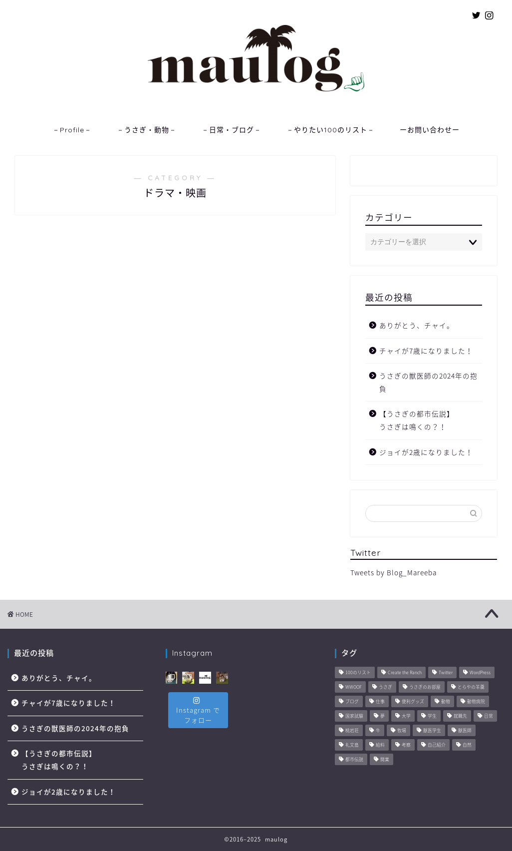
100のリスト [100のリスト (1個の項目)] (358, 673)
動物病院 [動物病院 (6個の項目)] (476, 702)
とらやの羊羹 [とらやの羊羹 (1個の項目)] (471, 687)
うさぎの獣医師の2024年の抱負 (428, 382)
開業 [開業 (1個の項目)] (384, 760)
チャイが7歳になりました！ (426, 351)
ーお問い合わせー (430, 129)
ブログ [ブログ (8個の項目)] (352, 702)
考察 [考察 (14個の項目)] (406, 745)
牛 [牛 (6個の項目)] (378, 731)
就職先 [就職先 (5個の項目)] (460, 716)
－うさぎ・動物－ (147, 129)
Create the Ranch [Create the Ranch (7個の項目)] (405, 673)
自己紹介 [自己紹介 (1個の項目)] (437, 745)
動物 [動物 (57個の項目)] (445, 702)
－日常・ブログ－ (231, 129)
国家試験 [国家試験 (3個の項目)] (354, 716)
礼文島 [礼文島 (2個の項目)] (352, 745)
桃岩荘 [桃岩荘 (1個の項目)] (352, 731)
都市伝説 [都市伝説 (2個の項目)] (354, 760)
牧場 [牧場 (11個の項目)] (401, 731)
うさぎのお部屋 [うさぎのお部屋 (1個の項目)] (425, 687)
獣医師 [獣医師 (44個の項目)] (465, 731)
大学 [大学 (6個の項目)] (406, 716)
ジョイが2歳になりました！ (426, 452)
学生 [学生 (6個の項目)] (432, 716)
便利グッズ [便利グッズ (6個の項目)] (413, 702)
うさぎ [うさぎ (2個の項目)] (385, 687)
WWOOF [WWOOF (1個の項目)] (353, 687)
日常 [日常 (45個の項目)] (488, 716)
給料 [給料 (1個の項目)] (380, 745)
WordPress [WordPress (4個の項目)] (480, 673)
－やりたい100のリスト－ (330, 129)
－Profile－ (72, 129)
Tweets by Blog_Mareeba (393, 572)
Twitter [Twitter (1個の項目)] (446, 673)
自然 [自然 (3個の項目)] (467, 745)
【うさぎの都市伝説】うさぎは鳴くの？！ (416, 420)
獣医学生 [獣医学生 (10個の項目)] (432, 731)
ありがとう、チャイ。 (416, 325)
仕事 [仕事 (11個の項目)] (380, 702)
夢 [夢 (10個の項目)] (382, 716)
